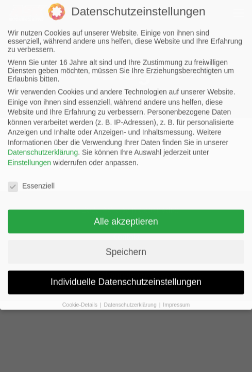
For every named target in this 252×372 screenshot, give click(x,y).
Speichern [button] (126, 242)
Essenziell (31, 176)
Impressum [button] (176, 294)
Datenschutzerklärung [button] (131, 294)
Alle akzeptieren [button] (126, 211)
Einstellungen (29, 152)
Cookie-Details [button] (80, 294)
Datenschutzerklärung (43, 142)
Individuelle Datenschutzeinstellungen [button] (126, 272)
